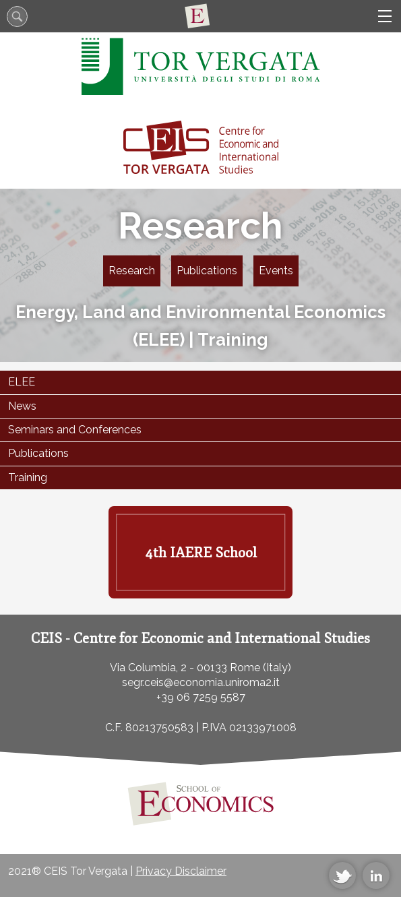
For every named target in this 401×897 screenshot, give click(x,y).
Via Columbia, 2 (148, 667)
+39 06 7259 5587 (200, 697)
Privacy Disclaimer (180, 871)
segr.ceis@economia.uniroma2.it (201, 682)
